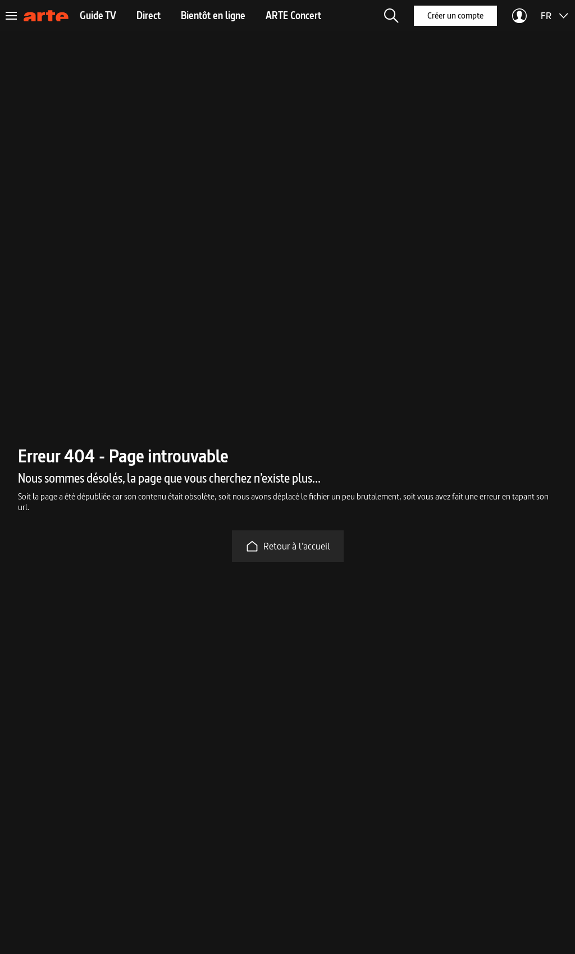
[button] (391, 16)
